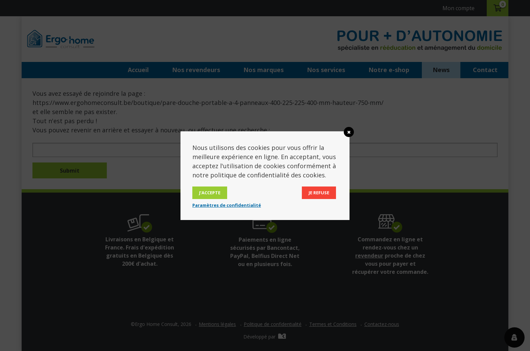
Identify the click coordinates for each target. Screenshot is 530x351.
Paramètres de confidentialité (226, 205)
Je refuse (319, 193)
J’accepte (209, 193)
